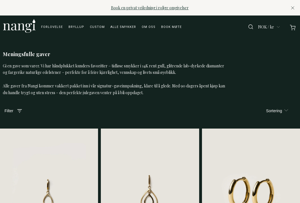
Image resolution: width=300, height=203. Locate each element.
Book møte (171, 27)
